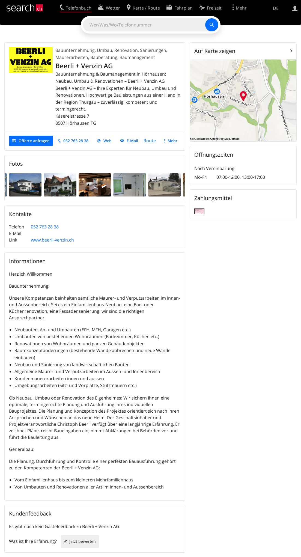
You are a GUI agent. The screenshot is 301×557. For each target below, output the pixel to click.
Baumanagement (137, 57)
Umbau (104, 50)
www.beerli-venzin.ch (52, 240)
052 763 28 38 (75, 140)
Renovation (126, 50)
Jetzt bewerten (82, 541)
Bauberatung (103, 57)
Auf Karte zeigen (214, 51)
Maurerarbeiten (71, 57)
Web (107, 140)
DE (276, 8)
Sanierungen (153, 50)
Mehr (172, 140)
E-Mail (132, 140)
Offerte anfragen (34, 140)
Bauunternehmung (75, 50)
